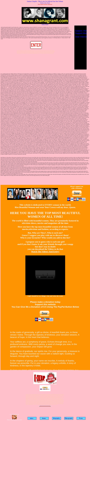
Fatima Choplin (45, 24)
